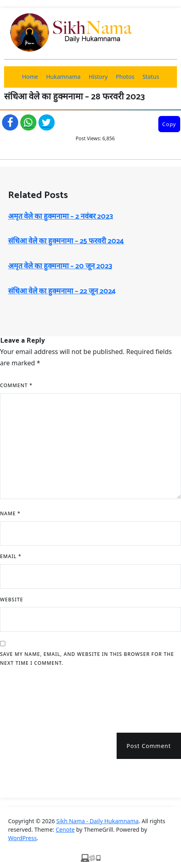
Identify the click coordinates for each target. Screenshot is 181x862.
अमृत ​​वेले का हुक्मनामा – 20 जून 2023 (60, 266)
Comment (16, 385)
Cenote (65, 829)
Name (10, 513)
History (98, 76)
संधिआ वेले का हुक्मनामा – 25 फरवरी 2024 (66, 241)
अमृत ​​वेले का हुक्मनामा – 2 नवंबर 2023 (60, 217)
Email (10, 556)
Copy (169, 124)
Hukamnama (63, 76)
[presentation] (61, 696)
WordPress (22, 838)
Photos (125, 76)
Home (30, 76)
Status (151, 76)
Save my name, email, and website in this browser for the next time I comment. (87, 658)
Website (11, 599)
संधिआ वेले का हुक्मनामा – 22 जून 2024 (62, 291)
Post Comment (149, 746)
